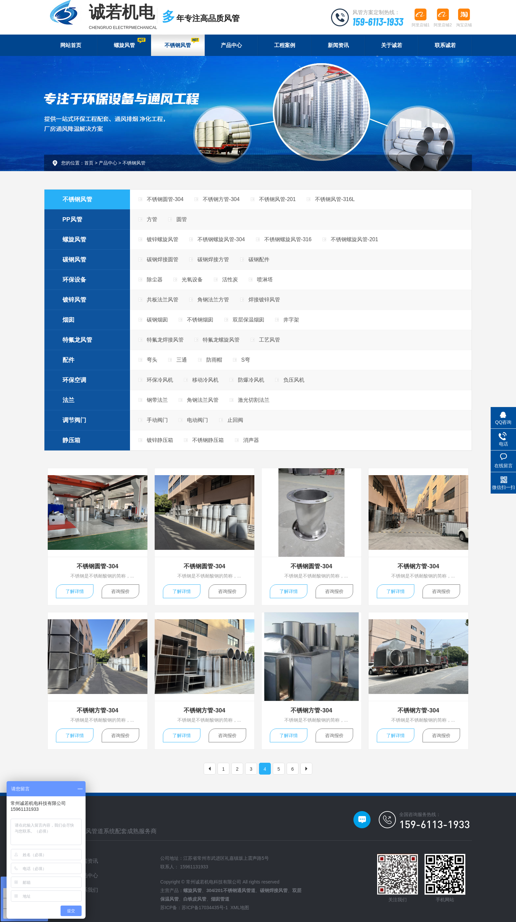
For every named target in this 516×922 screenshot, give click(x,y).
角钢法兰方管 (213, 299)
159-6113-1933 (377, 21)
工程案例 (284, 45)
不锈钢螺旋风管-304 (221, 239)
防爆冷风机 (251, 380)
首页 (88, 163)
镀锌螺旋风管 (162, 239)
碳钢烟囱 (157, 319)
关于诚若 (391, 45)
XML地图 (239, 907)
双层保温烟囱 (248, 319)
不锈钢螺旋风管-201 (354, 239)
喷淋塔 (265, 279)
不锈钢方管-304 (221, 199)
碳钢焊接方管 (213, 259)
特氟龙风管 (77, 340)
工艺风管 (269, 340)
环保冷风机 (160, 380)
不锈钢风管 (182, 43)
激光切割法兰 (254, 400)
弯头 (152, 360)
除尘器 (155, 279)
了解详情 (74, 591)
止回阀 (235, 420)
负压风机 (293, 380)
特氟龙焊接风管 (165, 340)
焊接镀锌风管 (264, 299)
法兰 (68, 400)
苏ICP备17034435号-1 (205, 907)
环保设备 (74, 279)
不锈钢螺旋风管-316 (288, 239)
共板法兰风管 (162, 299)
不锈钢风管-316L (335, 199)
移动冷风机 (205, 380)
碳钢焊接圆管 (162, 259)
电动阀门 (197, 420)
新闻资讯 (338, 45)
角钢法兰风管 (203, 400)
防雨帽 (214, 360)
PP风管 (72, 219)
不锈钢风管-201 (277, 199)
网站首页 (70, 45)
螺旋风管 (129, 43)
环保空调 (74, 380)
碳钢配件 (259, 259)
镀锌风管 (74, 299)
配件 (68, 360)
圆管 (181, 219)
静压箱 (71, 440)
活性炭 (230, 279)
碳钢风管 (74, 259)
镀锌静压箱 (160, 440)
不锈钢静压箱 (208, 440)
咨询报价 (120, 591)
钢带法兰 (157, 400)
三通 (181, 360)
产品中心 (231, 45)
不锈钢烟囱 (200, 319)
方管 (152, 219)
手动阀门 (157, 420)
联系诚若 (445, 45)
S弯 (245, 360)
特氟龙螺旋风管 (221, 340)
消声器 (251, 440)
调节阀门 (74, 420)
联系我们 (87, 890)
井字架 (291, 319)
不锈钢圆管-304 (165, 199)
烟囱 (68, 320)
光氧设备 (192, 279)
